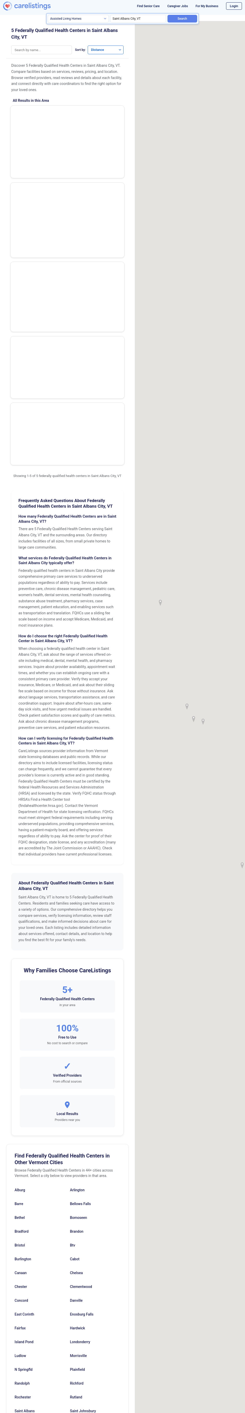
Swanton (77, 1231)
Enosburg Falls (81, 1093)
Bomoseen (78, 996)
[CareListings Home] (35, 6)
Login (234, 6)
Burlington (23, 1037)
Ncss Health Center (32, 170)
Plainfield (77, 1148)
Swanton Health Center (36, 198)
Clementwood (81, 1065)
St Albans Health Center (37, 141)
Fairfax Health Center (34, 227)
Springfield (23, 1217)
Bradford (22, 1010)
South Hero (79, 1203)
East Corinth (24, 1093)
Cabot (74, 1037)
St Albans (77, 1217)
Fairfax (20, 1106)
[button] (193, 719)
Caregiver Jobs (177, 6)
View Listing (102, 122)
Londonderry (80, 1120)
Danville (76, 1079)
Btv (72, 1023)
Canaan (21, 1051)
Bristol (20, 1023)
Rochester (23, 1175)
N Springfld (23, 1148)
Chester (21, 1065)
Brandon (76, 1010)
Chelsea (76, 1051)
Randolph (22, 1162)
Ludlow (20, 1134)
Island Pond (24, 1120)
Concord (21, 1079)
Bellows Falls (80, 982)
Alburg (20, 968)
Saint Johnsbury (83, 1189)
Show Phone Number (102, 113)
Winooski (77, 1258)
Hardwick (77, 1106)
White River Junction (31, 1258)
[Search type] (78, 19)
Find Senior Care (148, 6)
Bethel (20, 996)
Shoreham (23, 1203)
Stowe (20, 1231)
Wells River (23, 1244)
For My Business (207, 6)
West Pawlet (80, 1244)
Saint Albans (25, 1189)
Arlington (77, 968)
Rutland (76, 1175)
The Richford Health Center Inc (43, 113)
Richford (76, 1162)
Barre (19, 982)
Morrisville (78, 1134)
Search (182, 18)
